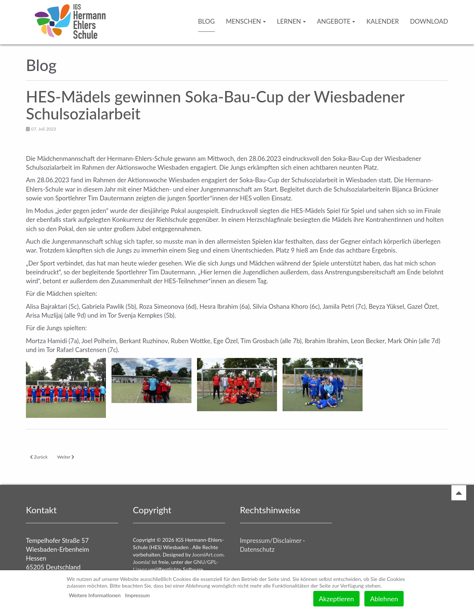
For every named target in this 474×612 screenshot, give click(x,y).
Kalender (382, 21)
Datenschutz (257, 549)
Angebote (336, 21)
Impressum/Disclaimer (270, 540)
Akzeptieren (336, 599)
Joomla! (141, 562)
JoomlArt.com (207, 554)
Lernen (291, 21)
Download (429, 21)
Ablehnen (384, 599)
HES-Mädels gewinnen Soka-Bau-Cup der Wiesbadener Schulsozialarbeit (215, 105)
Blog (206, 21)
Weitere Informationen (95, 595)
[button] (66, 388)
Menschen (246, 21)
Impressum (137, 595)
